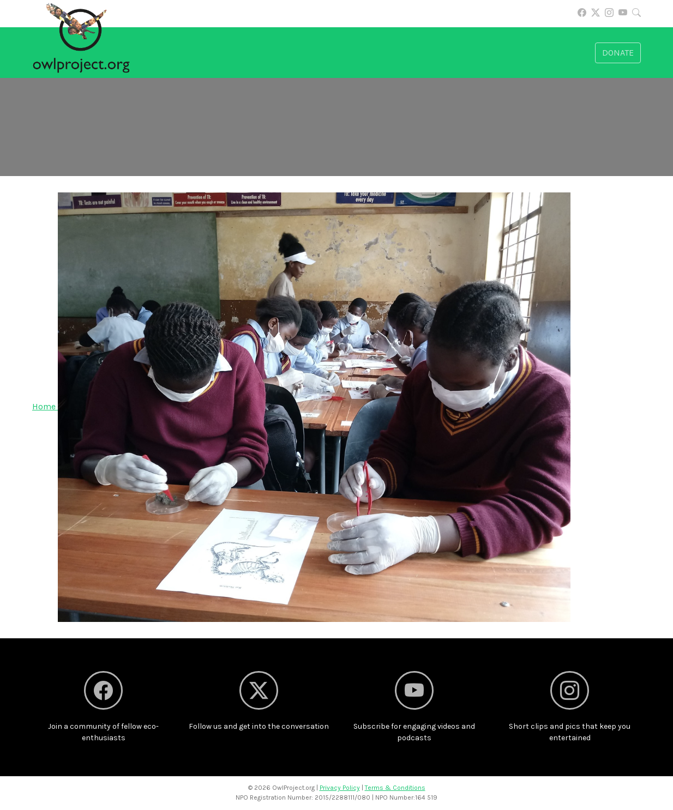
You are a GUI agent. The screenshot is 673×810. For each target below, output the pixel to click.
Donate (618, 52)
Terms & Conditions (395, 787)
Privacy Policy (340, 787)
